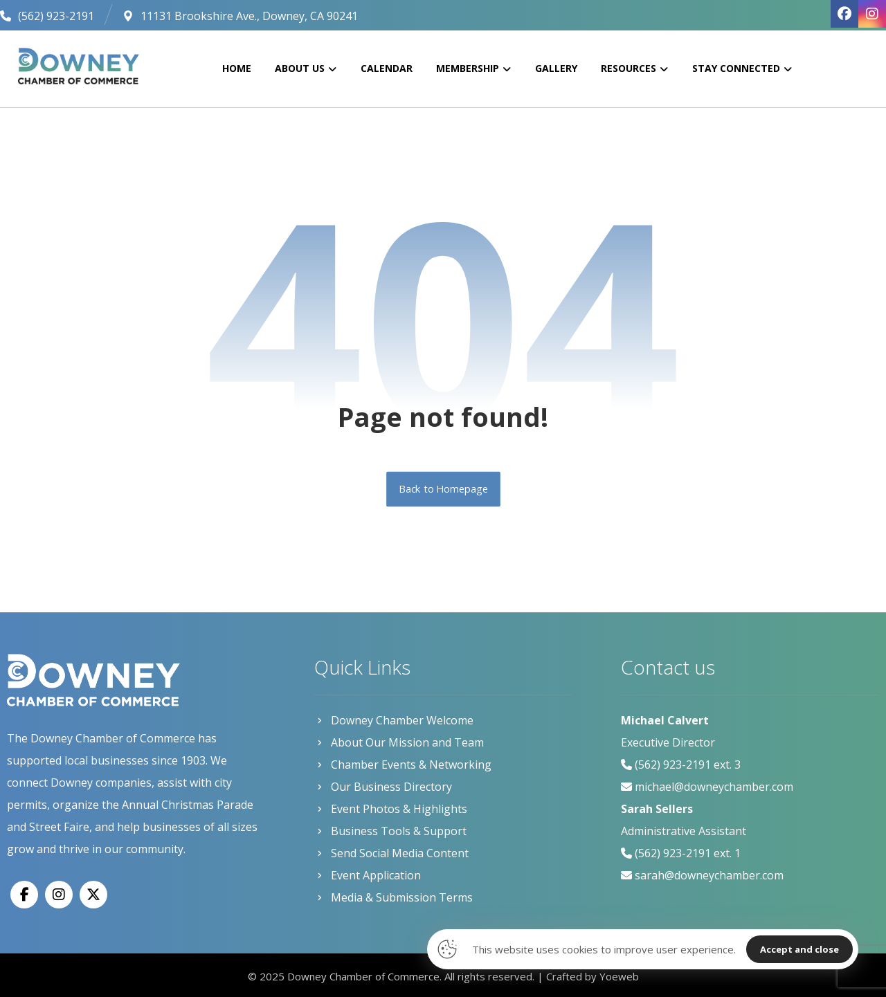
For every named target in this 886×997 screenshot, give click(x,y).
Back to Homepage (443, 489)
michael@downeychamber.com (714, 786)
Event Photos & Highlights (390, 808)
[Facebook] (24, 894)
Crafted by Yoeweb (592, 976)
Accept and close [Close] (799, 949)
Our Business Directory (383, 786)
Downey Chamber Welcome (393, 720)
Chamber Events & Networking (402, 764)
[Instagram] (59, 894)
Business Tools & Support (390, 831)
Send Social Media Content (391, 853)
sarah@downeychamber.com (709, 875)
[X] (93, 894)
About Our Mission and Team (399, 742)
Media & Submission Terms (393, 897)
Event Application (367, 875)
